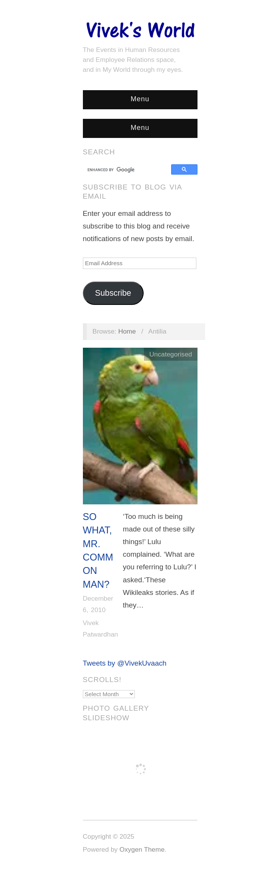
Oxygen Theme (142, 849)
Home (127, 331)
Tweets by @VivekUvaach (125, 663)
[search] (128, 170)
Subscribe (113, 293)
